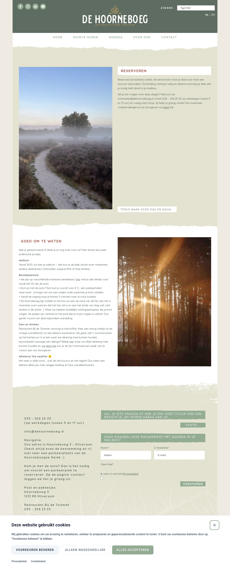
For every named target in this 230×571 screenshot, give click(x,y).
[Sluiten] (214, 525)
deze (166, 107)
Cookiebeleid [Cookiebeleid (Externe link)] (38, 561)
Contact (169, 37)
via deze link (49, 346)
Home (58, 37)
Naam (105, 447)
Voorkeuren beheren (35, 550)
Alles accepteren (132, 550)
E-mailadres (161, 447)
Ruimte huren (85, 37)
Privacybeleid (130, 474)
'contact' (78, 474)
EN (213, 14)
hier (78, 279)
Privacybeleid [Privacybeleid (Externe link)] (19, 561)
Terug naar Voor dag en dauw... (147, 209)
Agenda (116, 37)
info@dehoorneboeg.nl (44, 431)
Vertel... (193, 425)
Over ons (142, 37)
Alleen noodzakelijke (85, 550)
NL (207, 14)
